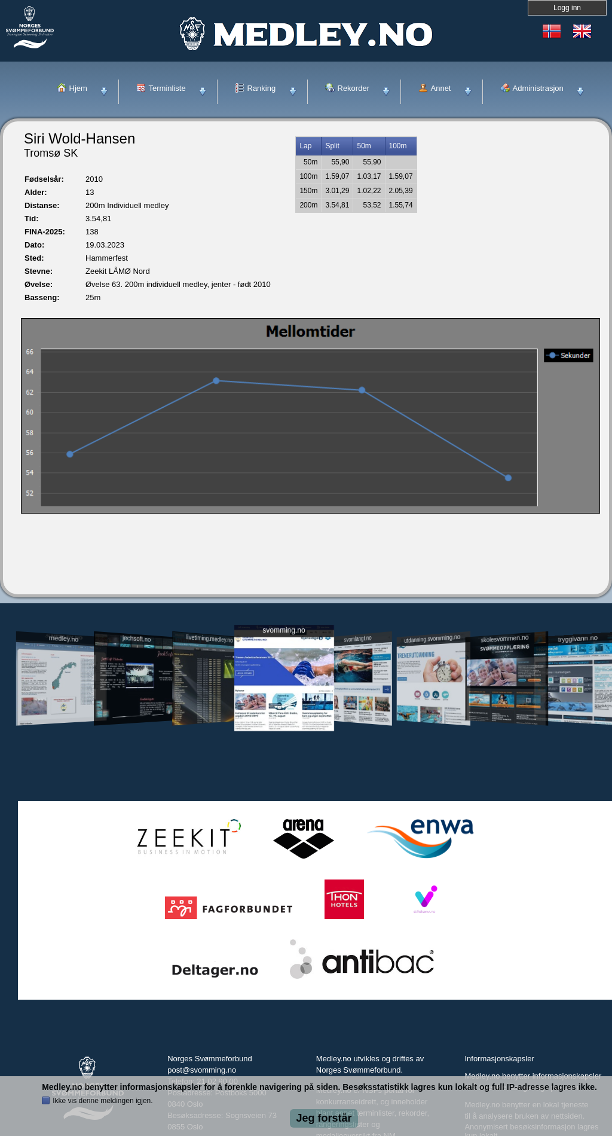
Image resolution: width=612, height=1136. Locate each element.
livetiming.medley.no (209, 639)
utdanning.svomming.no (432, 638)
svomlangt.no (358, 638)
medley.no (63, 638)
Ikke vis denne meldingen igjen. (102, 1101)
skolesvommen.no (505, 638)
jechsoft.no (137, 638)
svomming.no (283, 630)
